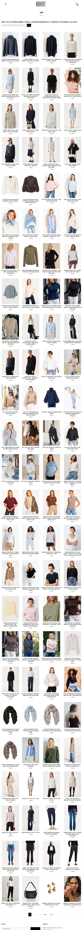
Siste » (51, 914)
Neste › (45, 914)
